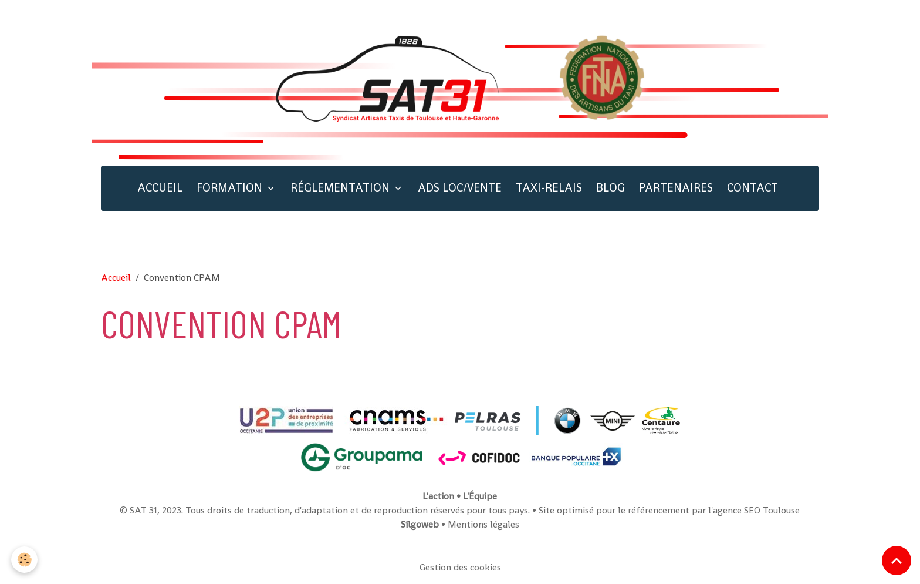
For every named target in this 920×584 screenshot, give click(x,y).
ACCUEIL (159, 187)
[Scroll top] (896, 560)
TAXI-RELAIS (549, 187)
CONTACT (752, 187)
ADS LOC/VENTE (460, 187)
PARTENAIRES (676, 187)
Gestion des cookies (460, 567)
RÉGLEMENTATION (341, 187)
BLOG (610, 187)
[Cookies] (25, 559)
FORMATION (231, 187)
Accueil (116, 277)
